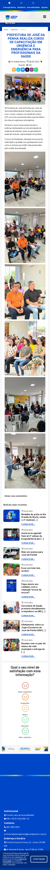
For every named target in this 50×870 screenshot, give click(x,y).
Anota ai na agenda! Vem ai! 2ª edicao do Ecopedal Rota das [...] (32, 536)
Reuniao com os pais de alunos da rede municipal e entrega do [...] (33, 647)
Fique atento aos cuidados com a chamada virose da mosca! (31, 588)
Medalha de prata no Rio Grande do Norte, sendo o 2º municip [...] (33, 517)
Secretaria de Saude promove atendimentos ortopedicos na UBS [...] (33, 609)
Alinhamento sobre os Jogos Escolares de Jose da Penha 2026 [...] (33, 627)
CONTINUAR (39, 859)
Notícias (14, 30)
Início (6, 30)
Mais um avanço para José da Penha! (32, 553)
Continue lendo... (28, 524)
